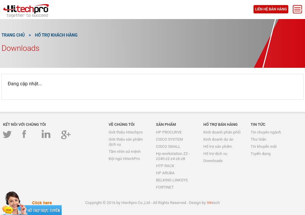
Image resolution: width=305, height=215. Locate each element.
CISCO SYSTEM (169, 139)
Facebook (27, 134)
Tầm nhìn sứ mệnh (125, 151)
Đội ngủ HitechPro (124, 158)
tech (213, 202)
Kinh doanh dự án (218, 139)
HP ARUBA (165, 173)
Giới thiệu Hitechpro (126, 132)
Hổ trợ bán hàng (220, 124)
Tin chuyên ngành (266, 132)
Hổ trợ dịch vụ (215, 153)
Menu (297, 9)
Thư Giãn (258, 139)
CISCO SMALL (168, 146)
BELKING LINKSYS (172, 180)
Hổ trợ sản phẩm (217, 146)
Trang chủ (13, 35)
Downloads (213, 160)
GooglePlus (66, 134)
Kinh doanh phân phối (222, 132)
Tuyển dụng (261, 153)
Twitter (8, 134)
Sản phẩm (166, 124)
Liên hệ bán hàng (271, 9)
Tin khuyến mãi (264, 146)
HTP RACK (165, 166)
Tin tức (258, 124)
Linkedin (47, 134)
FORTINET (165, 187)
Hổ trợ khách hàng (56, 35)
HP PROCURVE (169, 132)
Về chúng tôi (122, 124)
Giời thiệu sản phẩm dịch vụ (126, 142)
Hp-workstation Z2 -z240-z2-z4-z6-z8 (173, 156)
